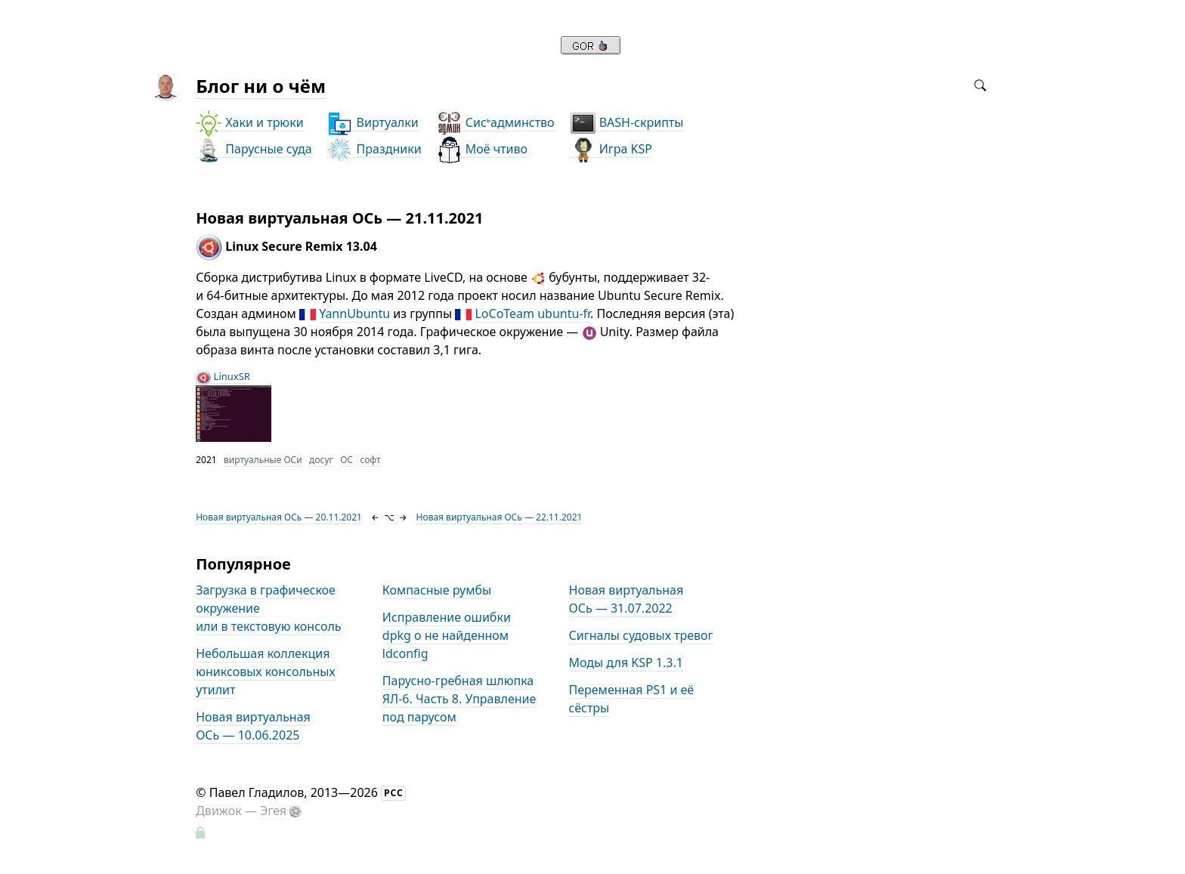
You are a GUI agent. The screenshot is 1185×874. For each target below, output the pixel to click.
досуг (321, 459)
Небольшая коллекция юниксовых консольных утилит (265, 671)
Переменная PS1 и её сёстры (632, 698)
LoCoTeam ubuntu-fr (532, 313)
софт (370, 459)
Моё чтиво (482, 149)
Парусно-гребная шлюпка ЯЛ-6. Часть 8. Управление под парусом (459, 698)
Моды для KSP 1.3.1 (626, 662)
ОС (346, 459)
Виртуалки (372, 122)
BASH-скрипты (627, 122)
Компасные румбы (436, 590)
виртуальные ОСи (263, 459)
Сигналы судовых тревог (641, 635)
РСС (394, 792)
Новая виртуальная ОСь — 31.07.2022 (626, 599)
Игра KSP (611, 149)
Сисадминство (495, 122)
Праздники (373, 149)
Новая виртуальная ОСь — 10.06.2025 (253, 726)
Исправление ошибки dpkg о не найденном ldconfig (446, 635)
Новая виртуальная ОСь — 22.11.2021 (499, 517)
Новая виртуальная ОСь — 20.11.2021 (279, 517)
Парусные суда (253, 149)
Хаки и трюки (249, 122)
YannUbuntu (354, 313)
